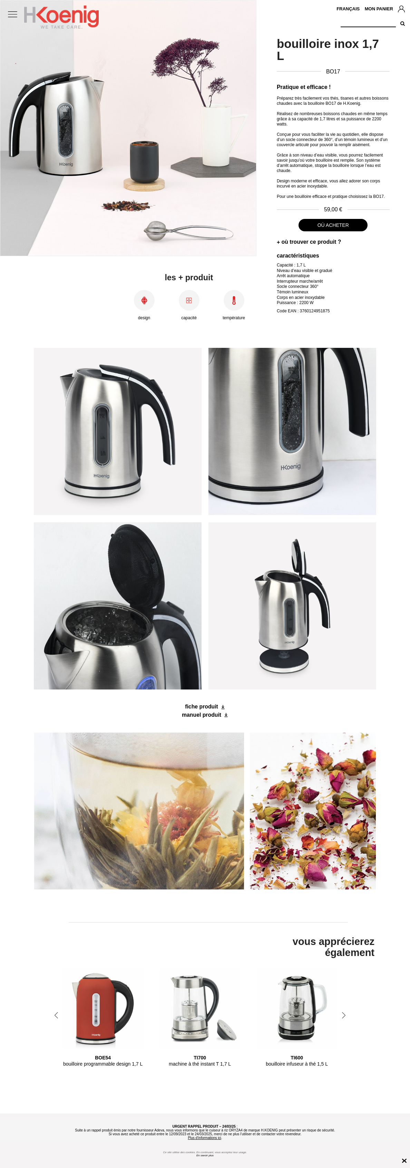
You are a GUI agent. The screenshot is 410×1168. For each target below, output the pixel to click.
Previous (56, 1015)
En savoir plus (205, 1155)
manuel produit (201, 715)
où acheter (333, 225)
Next (343, 1015)
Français (348, 8)
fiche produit (201, 706)
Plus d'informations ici (204, 1138)
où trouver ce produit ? (311, 242)
